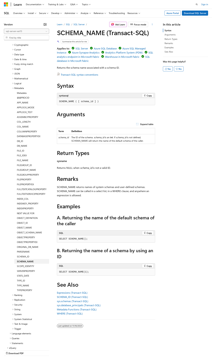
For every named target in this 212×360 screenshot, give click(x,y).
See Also (169, 51)
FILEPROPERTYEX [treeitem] (25, 156)
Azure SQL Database (105, 48)
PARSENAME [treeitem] (23, 223)
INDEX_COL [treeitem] (23, 170)
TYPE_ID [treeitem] (21, 252)
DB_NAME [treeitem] (22, 117)
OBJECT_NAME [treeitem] (24, 199)
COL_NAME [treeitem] (23, 98)
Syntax (168, 30)
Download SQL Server (195, 13)
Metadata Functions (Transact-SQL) (77, 309)
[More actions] (152, 24)
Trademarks (134, 350)
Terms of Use (118, 350)
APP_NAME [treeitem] (22, 74)
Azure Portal (172, 13)
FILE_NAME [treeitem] (22, 131)
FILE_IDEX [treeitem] (22, 127)
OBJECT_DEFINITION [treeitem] (27, 189)
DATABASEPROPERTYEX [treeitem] (28, 107)
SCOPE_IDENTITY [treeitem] (25, 237)
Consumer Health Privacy (93, 350)
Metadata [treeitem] (21, 64)
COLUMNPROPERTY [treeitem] (27, 103)
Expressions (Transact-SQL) (72, 292)
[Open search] (196, 4)
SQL (68, 24)
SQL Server (79, 24)
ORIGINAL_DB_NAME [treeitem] (27, 218)
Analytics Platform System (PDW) (124, 52)
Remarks (169, 43)
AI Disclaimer (10, 350)
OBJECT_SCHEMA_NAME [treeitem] (29, 204)
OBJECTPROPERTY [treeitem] (26, 209)
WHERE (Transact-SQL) (70, 313)
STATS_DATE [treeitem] (23, 247)
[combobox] (26, 31)
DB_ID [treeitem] (20, 112)
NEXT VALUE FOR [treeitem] (25, 185)
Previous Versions (29, 350)
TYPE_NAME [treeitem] (23, 257)
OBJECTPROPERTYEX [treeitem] (27, 213)
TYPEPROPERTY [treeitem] (24, 261)
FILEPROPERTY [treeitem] (24, 151)
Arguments (170, 34)
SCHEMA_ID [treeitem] (23, 228)
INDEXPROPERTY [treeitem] (25, 180)
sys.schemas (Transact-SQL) (72, 301)
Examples (169, 47)
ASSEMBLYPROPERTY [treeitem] (27, 88)
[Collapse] (45, 24)
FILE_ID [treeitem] (20, 122)
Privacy (71, 350)
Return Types (171, 38)
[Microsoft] (6, 4)
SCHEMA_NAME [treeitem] (25, 233)
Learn (59, 24)
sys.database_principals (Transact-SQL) (79, 305)
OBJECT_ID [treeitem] (22, 194)
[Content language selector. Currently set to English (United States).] (19, 342)
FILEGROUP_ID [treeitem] (24, 136)
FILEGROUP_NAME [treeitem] (26, 141)
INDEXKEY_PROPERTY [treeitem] (27, 175)
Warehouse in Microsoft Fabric (122, 56)
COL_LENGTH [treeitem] (24, 93)
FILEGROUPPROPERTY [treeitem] (28, 146)
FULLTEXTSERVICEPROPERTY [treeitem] (31, 165)
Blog (44, 350)
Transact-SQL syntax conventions (79, 74)
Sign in (204, 4)
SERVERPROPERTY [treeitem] (26, 242)
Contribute (58, 350)
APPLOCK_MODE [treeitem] (25, 79)
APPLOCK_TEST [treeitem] (24, 83)
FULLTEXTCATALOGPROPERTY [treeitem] (31, 160)
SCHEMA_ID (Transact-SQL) (72, 297)
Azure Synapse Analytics (85, 52)
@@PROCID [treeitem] (23, 69)
